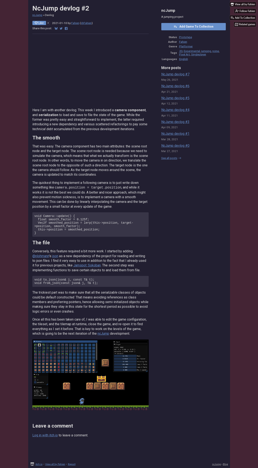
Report (71, 464)
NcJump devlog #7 (175, 74)
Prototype (185, 37)
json (55, 260)
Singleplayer (198, 54)
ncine (215, 51)
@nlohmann (40, 260)
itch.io (39, 464)
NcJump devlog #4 (175, 110)
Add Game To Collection (193, 26)
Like (39, 23)
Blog (225, 464)
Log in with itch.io (45, 440)
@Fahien (86, 23)
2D (181, 51)
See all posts (169, 158)
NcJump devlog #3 (175, 122)
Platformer (186, 46)
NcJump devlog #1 (175, 134)
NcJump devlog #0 (175, 146)
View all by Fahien (55, 464)
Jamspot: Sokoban (87, 269)
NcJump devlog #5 (175, 98)
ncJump (37, 15)
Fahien (75, 23)
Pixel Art (184, 54)
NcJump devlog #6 (175, 86)
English (183, 59)
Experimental (192, 51)
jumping (206, 51)
